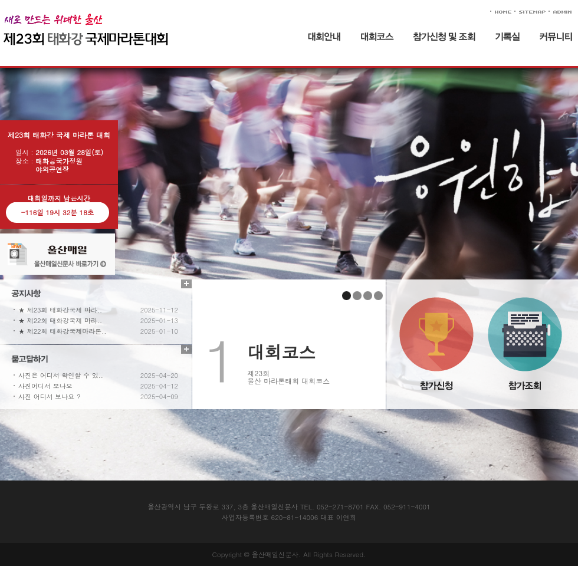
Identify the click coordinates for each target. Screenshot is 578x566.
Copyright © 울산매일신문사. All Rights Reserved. (289, 554)
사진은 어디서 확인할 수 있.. (60, 375)
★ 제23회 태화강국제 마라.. (60, 309)
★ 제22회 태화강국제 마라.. (60, 320)
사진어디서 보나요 (45, 385)
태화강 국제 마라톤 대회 (126, 34)
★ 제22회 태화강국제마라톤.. (62, 331)
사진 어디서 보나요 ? (49, 396)
